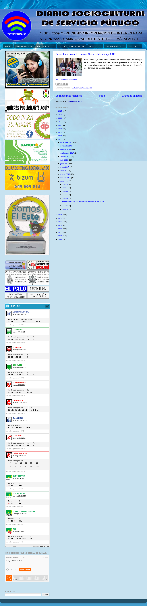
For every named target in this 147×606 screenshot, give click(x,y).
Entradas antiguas (132, 95)
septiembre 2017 (67, 153)
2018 (60, 136)
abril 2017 (64, 171)
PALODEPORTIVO (45, 46)
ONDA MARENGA (24, 46)
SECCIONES (95, 46)
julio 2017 (64, 160)
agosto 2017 (65, 156)
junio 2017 (64, 164)
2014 (60, 222)
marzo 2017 (65, 174)
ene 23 (66, 195)
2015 (60, 218)
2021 (60, 125)
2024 (60, 115)
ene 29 (66, 188)
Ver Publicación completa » (66, 80)
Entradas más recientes (68, 95)
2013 (60, 225)
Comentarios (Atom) (75, 101)
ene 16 (66, 206)
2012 (60, 229)
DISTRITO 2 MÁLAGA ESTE (71, 46)
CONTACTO (134, 46)
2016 (60, 215)
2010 (60, 236)
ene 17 (66, 198)
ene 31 (66, 184)
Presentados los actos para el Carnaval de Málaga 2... (84, 201)
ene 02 (66, 209)
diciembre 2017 (66, 142)
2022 (60, 122)
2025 (60, 111)
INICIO (8, 46)
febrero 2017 (65, 178)
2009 (60, 239)
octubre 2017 (65, 149)
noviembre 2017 (67, 146)
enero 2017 (65, 181)
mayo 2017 (65, 167)
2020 (60, 129)
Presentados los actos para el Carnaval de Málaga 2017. (86, 54)
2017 (60, 139)
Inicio (102, 95)
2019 (60, 132)
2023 (60, 118)
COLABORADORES (115, 46)
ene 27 (66, 191)
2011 (60, 232)
